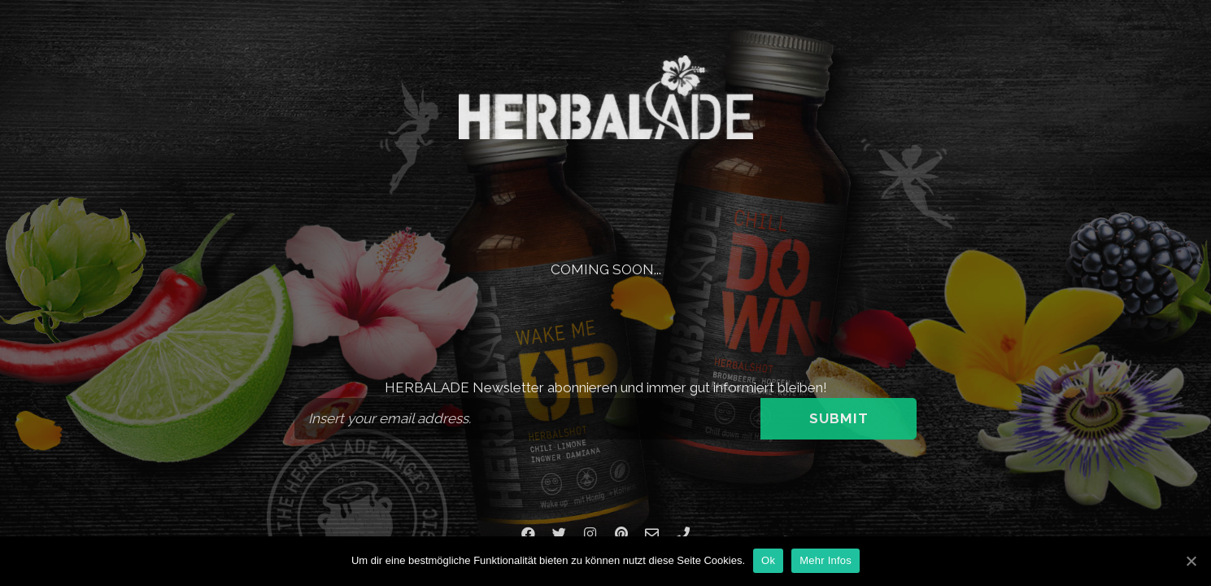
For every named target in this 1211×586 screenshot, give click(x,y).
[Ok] (1191, 561)
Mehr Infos (825, 560)
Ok (768, 560)
